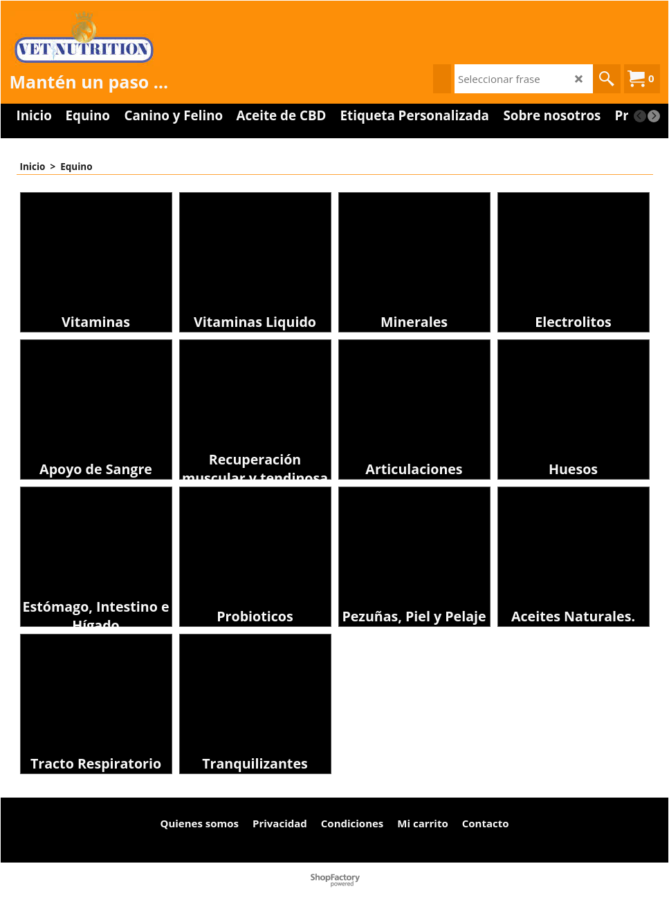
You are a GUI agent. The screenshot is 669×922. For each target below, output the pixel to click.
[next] (654, 116)
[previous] (640, 116)
